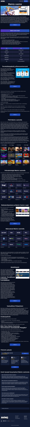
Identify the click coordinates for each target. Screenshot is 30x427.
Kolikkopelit (26, 145)
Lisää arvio (25, 353)
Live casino (11, 145)
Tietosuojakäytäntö (17, 418)
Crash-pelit (19, 145)
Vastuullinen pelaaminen (25, 416)
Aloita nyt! (15, 24)
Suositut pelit (4, 145)
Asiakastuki (25, 417)
